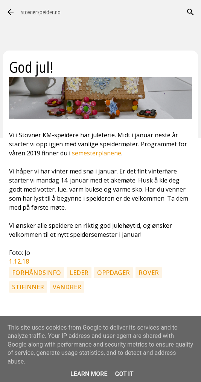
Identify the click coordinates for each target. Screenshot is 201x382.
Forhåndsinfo (36, 272)
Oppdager (113, 272)
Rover (149, 272)
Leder (79, 272)
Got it (124, 373)
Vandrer (67, 287)
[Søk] (190, 12)
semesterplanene (96, 153)
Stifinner (28, 287)
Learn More (88, 373)
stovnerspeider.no (41, 12)
